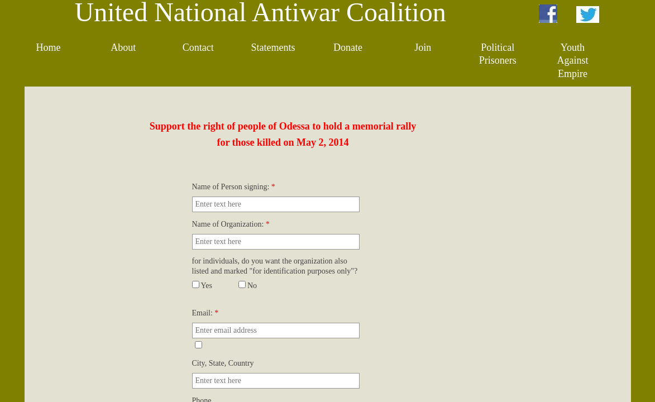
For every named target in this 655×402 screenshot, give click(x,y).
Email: (205, 313)
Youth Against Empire (572, 60)
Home (48, 47)
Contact (198, 47)
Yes (202, 285)
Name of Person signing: (233, 187)
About (123, 47)
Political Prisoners (498, 54)
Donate (347, 47)
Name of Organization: (231, 224)
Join (422, 47)
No (247, 285)
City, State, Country (223, 363)
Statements (273, 47)
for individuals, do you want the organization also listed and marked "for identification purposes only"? (275, 266)
